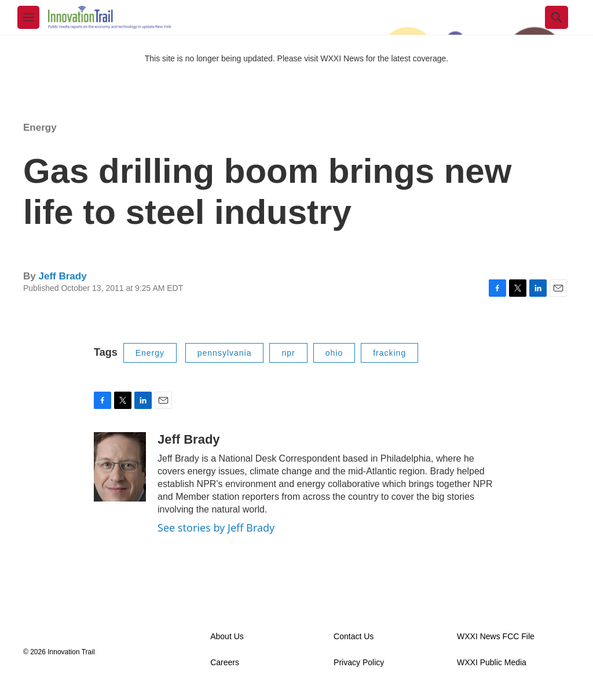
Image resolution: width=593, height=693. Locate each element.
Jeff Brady (62, 276)
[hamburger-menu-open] (28, 17)
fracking (389, 352)
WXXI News (342, 58)
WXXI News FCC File (496, 636)
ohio (334, 352)
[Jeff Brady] (120, 467)
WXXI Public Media (491, 662)
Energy (40, 127)
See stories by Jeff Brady (216, 528)
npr (288, 352)
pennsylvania (224, 352)
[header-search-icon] (556, 17)
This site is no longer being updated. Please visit (233, 58)
